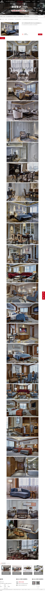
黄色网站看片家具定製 (26, 16)
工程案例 (38, 1)
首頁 (3, 19)
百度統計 (29, 589)
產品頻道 (6, 19)
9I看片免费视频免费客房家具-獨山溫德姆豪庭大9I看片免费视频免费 (30, 19)
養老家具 (4, 16)
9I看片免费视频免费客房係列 (18, 19)
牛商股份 (26, 589)
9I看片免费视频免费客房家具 (9, 16)
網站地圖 (1, 590)
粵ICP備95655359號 (18, 589)
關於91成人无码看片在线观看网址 (2, 583)
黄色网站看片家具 (27, 1)
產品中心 (33, 1)
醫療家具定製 (15, 16)
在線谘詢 (40, 34)
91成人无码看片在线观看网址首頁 (10, 1)
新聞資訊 (9, 586)
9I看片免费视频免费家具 (20, 1)
